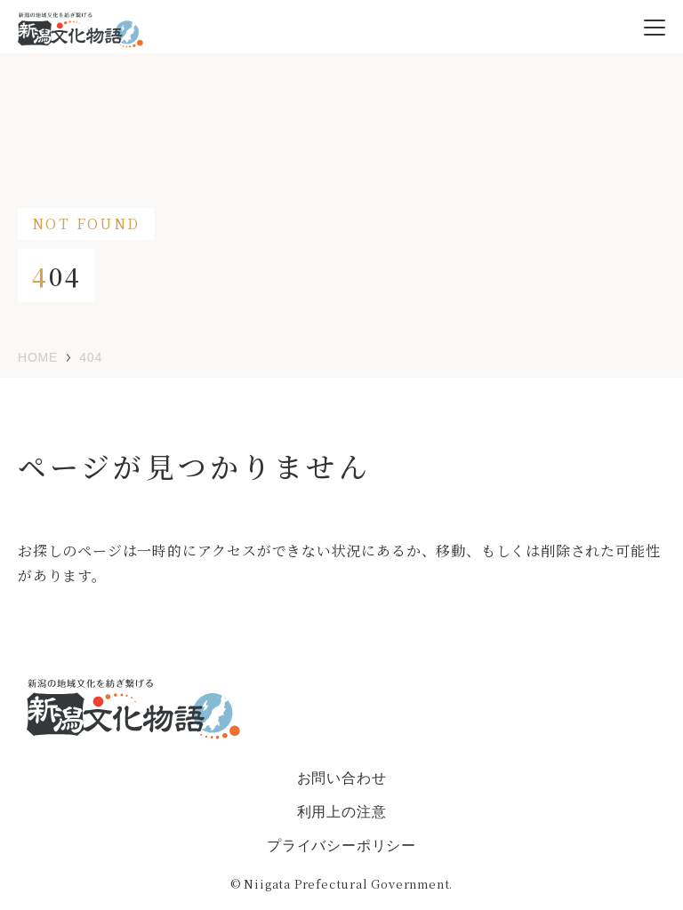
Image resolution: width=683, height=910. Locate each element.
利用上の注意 (342, 811)
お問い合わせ (342, 778)
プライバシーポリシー (341, 845)
